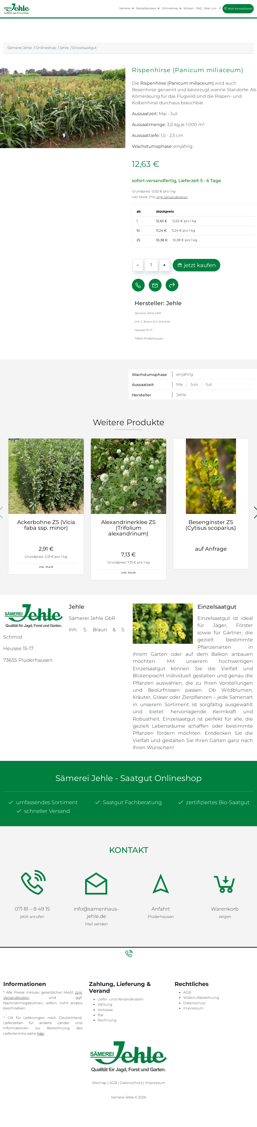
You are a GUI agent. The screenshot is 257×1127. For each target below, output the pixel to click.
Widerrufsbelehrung (201, 986)
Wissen (189, 8)
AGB (187, 980)
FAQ (199, 8)
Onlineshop (46, 47)
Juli (209, 384)
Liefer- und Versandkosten (121, 987)
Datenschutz (194, 991)
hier (40, 1021)
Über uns (210, 8)
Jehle (64, 47)
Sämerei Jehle (19, 47)
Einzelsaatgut (84, 47)
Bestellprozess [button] (148, 8)
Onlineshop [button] (171, 8)
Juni (194, 384)
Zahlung (105, 992)
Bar (101, 1003)
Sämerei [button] (126, 8)
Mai (179, 384)
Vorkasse (105, 998)
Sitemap (99, 1070)
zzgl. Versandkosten (172, 197)
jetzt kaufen (196, 265)
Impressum (193, 996)
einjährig (184, 374)
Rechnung (107, 1008)
